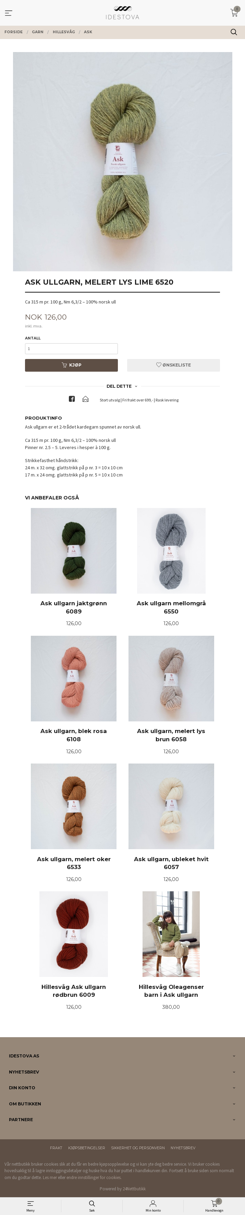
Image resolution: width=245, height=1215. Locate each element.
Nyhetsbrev (183, 1148)
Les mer (50, 1177)
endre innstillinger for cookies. (94, 1177)
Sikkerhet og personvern (138, 1148)
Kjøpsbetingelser (86, 1148)
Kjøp (72, 365)
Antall (32, 338)
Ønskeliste (173, 365)
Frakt (56, 1148)
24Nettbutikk (134, 1189)
